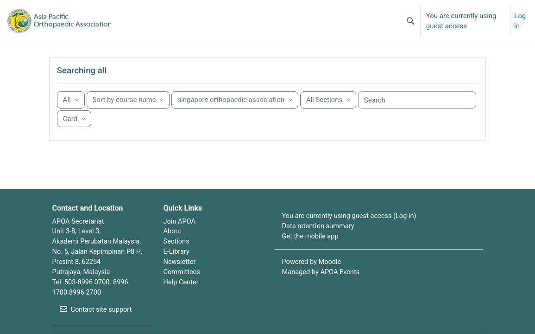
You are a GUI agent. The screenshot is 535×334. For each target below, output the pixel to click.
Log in (520, 21)
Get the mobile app (311, 248)
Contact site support (97, 323)
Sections (177, 253)
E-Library (177, 263)
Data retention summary (319, 237)
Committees (182, 284)
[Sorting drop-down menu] (128, 110)
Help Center (182, 294)
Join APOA (180, 232)
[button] (410, 21)
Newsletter (180, 274)
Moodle (331, 274)
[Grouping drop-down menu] (71, 110)
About (173, 242)
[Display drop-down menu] (74, 129)
